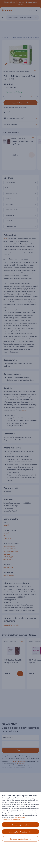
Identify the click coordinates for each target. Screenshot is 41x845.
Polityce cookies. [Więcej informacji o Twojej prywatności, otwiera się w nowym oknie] (20, 817)
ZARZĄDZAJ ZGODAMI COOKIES (20, 839)
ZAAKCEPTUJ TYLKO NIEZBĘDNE (20, 832)
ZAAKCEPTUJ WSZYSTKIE (20, 825)
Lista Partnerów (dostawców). (11, 819)
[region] (20, 818)
